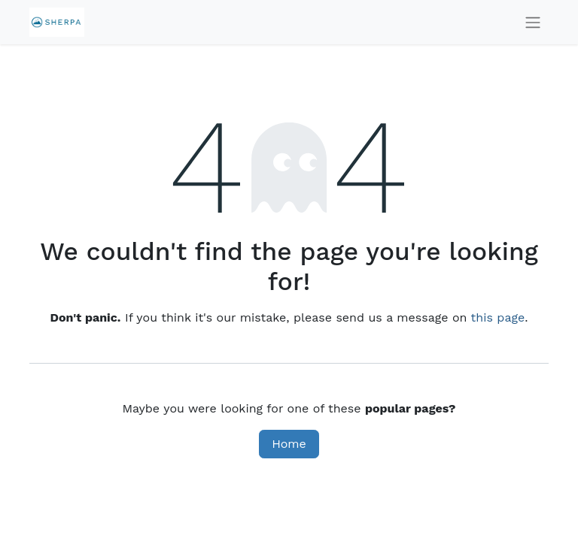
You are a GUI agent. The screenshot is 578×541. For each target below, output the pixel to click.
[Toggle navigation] (533, 22)
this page (498, 317)
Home (289, 444)
